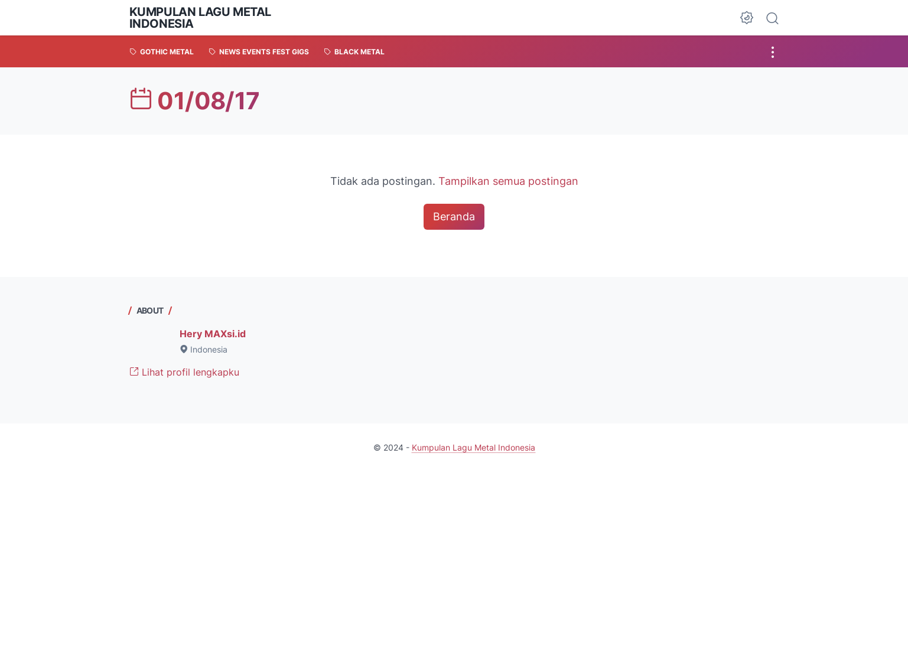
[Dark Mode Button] (747, 18)
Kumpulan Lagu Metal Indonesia (200, 18)
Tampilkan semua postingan (508, 181)
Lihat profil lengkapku (184, 372)
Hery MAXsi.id (213, 334)
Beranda (454, 216)
